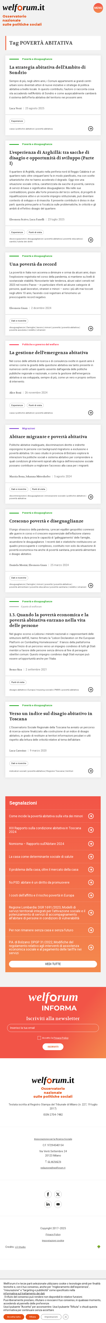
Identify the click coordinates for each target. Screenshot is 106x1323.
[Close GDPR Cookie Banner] (65, 1317)
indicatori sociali (18, 811)
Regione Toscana (58, 811)
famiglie (32, 335)
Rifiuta (32, 1317)
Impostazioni (51, 1317)
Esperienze (17, 121)
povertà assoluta (18, 337)
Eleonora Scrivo (20, 224)
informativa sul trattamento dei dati (24, 1293)
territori (73, 811)
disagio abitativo (18, 726)
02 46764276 (54, 1212)
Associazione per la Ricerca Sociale (53, 1189)
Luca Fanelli (40, 224)
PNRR (60, 726)
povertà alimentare (19, 615)
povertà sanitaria (61, 615)
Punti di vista (37, 236)
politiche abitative (26, 129)
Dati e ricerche (19, 328)
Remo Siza (16, 704)
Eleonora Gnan (19, 315)
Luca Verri (16, 107)
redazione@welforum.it (53, 1218)
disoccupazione (18, 243)
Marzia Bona (17, 501)
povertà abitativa (46, 129)
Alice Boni (16, 408)
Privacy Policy (62, 1089)
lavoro (41, 335)
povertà (59, 335)
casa (11, 129)
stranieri (43, 337)
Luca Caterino (18, 789)
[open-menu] (98, 8)
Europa (33, 726)
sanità (12, 246)
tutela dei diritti (26, 246)
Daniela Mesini (19, 593)
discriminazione (17, 521)
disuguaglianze (36, 243)
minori (49, 335)
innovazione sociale (56, 521)
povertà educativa (76, 243)
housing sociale (47, 726)
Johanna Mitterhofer (42, 501)
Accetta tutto (14, 1317)
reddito (33, 337)
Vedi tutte (53, 1015)
